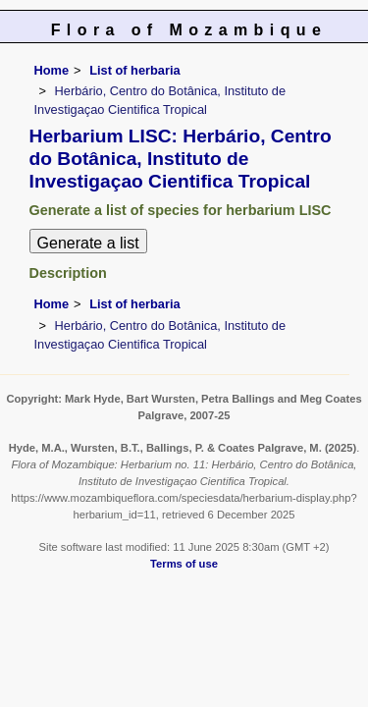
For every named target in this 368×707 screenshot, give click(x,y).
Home (52, 70)
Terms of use (184, 564)
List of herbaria (134, 70)
